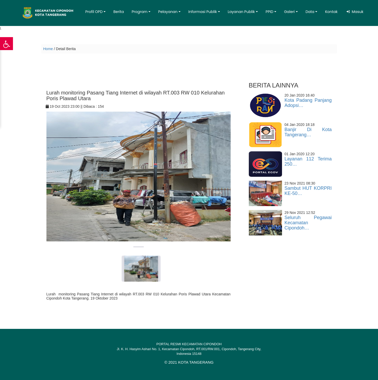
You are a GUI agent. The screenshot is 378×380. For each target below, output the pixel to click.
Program (139, 11)
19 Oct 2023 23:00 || (65, 106)
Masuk (356, 11)
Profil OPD (94, 11)
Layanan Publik (241, 11)
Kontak (331, 11)
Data (310, 11)
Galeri (289, 11)
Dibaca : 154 (94, 106)
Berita (118, 11)
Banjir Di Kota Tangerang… (308, 132)
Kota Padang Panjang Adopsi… (308, 103)
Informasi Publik (202, 11)
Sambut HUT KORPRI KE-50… (308, 191)
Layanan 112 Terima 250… (308, 161)
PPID (269, 11)
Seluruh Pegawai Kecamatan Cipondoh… (308, 222)
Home (48, 49)
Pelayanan (167, 11)
